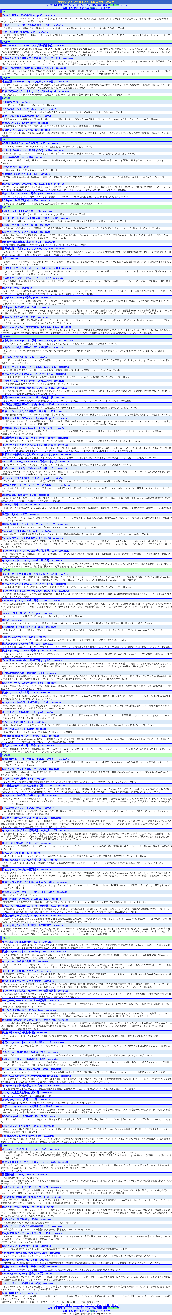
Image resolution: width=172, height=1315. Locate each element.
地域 (114, 1305)
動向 (76, 8)
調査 (65, 8)
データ (99, 8)
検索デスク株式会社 (82, 1313)
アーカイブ (113, 5)
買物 (98, 1305)
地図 (106, 1305)
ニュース (78, 1305)
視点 (70, 8)
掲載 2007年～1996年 (102, 2)
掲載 (99, 5)
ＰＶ (88, 5)
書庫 (105, 5)
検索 (68, 1305)
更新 (81, 8)
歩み (94, 5)
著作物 (106, 8)
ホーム (59, 1305)
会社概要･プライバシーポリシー (69, 5)
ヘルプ (49, 5)
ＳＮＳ (89, 1305)
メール (123, 5)
